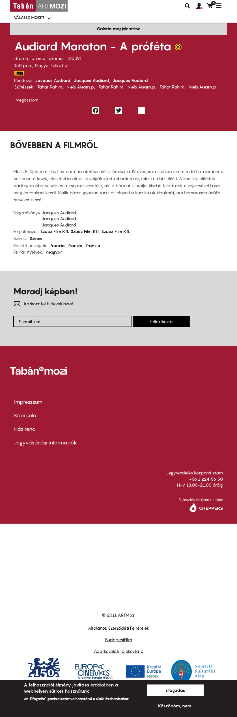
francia (57, 245)
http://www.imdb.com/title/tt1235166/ (19, 73)
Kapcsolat (26, 415)
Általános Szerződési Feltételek (118, 627)
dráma (21, 58)
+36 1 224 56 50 (206, 478)
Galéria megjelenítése (119, 28)
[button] (201, 6)
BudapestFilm (118, 639)
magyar (54, 251)
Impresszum (28, 402)
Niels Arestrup (80, 86)
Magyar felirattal (51, 65)
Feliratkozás (161, 321)
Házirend (25, 429)
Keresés (187, 6)
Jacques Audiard (52, 80)
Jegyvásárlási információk (45, 443)
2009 (74, 58)
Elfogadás (175, 690)
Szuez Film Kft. (54, 231)
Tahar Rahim (49, 86)
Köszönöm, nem (174, 705)
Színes (36, 238)
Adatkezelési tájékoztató (118, 651)
